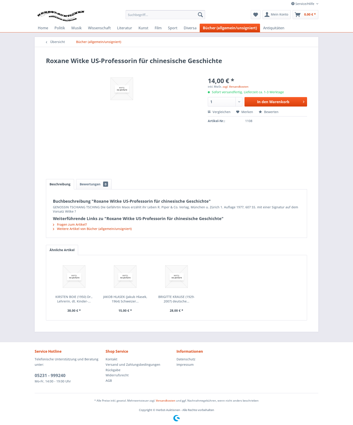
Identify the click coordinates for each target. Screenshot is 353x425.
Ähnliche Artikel (62, 250)
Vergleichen (219, 112)
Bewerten (268, 112)
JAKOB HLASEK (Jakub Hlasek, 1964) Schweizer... (125, 299)
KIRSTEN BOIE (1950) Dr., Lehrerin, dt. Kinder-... (74, 299)
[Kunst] (143, 28)
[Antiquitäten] (273, 28)
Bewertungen (94, 184)
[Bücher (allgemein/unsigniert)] (230, 28)
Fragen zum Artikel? (70, 224)
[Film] (158, 28)
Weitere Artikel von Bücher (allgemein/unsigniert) (92, 229)
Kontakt (111, 359)
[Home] (43, 28)
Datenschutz (185, 359)
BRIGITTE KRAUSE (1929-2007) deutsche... (176, 299)
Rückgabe (113, 370)
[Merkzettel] (255, 14)
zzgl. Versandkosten (236, 87)
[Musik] (76, 28)
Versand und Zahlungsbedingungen (133, 364)
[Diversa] (190, 28)
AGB (109, 380)
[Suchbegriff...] (165, 14)
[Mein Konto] (276, 14)
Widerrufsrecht (117, 375)
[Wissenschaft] (99, 28)
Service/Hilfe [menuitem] (303, 4)
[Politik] (59, 28)
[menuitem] (165, 14)
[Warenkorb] (305, 14)
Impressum (185, 364)
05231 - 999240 (50, 375)
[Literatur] (124, 28)
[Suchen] (200, 14)
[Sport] (173, 28)
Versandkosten (165, 400)
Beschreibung (60, 184)
